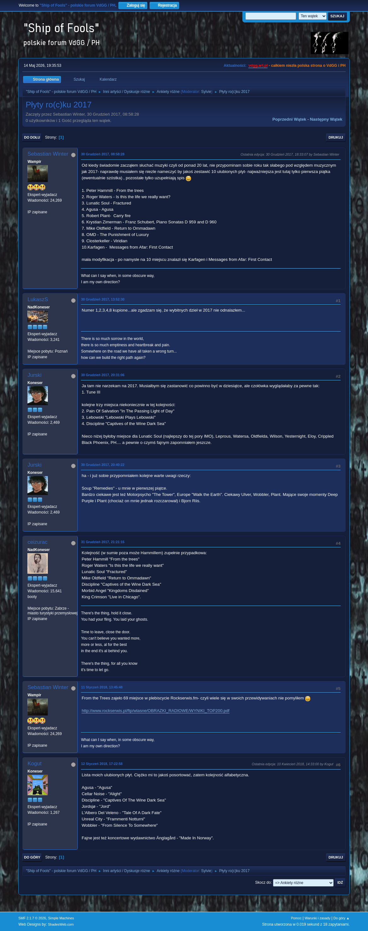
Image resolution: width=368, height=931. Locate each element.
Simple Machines (61, 918)
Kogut (34, 764)
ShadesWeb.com (61, 924)
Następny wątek (326, 119)
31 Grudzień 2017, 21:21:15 (102, 542)
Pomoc (296, 918)
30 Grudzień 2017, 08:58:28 (102, 154)
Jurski (34, 375)
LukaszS (37, 299)
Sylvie (206, 91)
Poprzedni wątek (289, 119)
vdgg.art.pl (258, 65)
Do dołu (32, 137)
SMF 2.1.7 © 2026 (32, 918)
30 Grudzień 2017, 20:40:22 (102, 465)
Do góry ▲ (341, 918)
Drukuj (336, 137)
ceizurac (37, 542)
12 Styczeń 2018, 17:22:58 (101, 764)
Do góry (32, 857)
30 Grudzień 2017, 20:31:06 (102, 375)
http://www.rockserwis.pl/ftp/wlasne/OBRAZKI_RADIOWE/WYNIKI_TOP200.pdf (155, 710)
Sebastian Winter (47, 154)
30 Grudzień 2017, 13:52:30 (102, 299)
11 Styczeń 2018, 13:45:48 (101, 687)
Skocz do (263, 882)
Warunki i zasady (318, 918)
